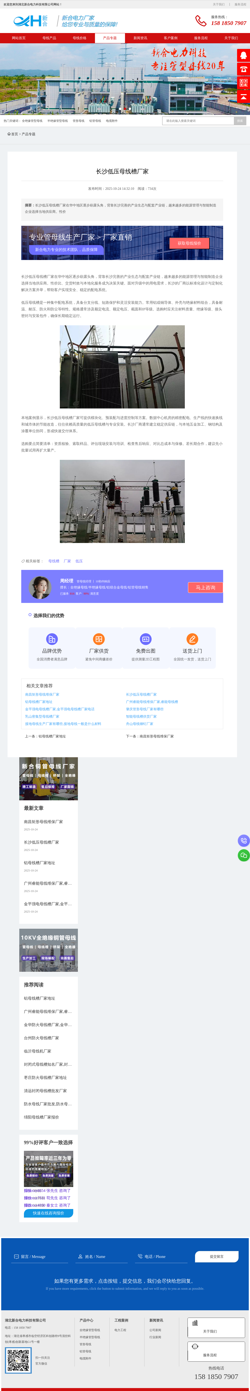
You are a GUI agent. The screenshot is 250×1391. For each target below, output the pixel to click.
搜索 (240, 121)
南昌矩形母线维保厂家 (42, 694)
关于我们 (219, 4)
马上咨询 (205, 587)
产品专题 (110, 38)
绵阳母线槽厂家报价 (41, 1117)
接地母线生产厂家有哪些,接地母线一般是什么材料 (63, 724)
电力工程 (120, 1330)
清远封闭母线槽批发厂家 (45, 1091)
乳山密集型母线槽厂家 (42, 716)
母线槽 (53, 561)
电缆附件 (112, 121)
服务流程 (240, 4)
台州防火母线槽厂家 (41, 1038)
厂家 (67, 561)
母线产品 (49, 38)
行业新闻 (155, 1337)
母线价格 (79, 38)
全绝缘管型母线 (32, 121)
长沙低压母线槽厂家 (141, 694)
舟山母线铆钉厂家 (139, 724)
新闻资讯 (140, 38)
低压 (79, 561)
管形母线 (78, 121)
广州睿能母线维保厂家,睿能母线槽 (152, 702)
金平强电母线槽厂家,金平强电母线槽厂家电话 (59, 709)
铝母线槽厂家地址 (38, 702)
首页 (14, 134)
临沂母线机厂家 (37, 1051)
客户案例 (170, 38)
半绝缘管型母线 (57, 121)
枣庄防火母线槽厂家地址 (45, 1077)
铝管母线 (95, 121)
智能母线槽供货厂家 (141, 716)
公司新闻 (155, 1330)
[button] (120, 109)
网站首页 (19, 38)
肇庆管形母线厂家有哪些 (145, 709)
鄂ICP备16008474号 (219, 1385)
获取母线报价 (189, 243)
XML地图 (239, 1385)
